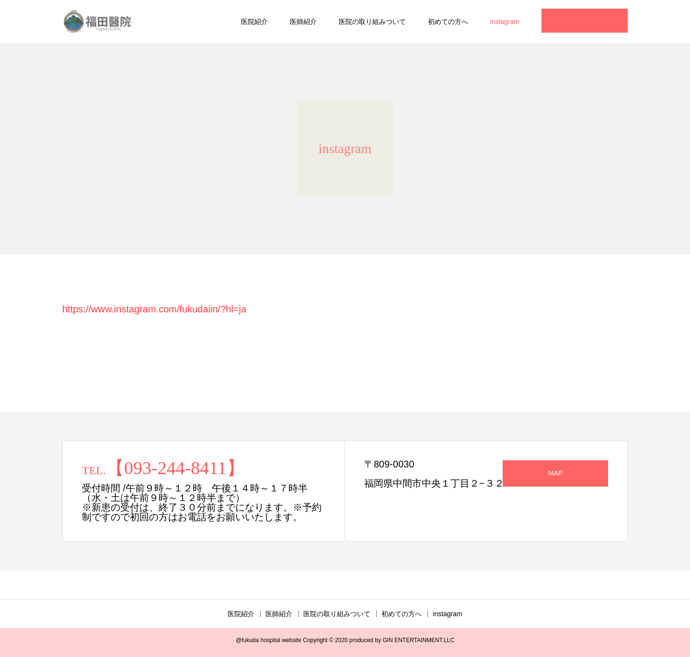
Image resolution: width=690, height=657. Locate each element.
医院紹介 (254, 21)
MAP (555, 473)
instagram (504, 21)
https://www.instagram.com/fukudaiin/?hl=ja (154, 309)
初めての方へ (448, 21)
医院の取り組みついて (372, 21)
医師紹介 (303, 21)
